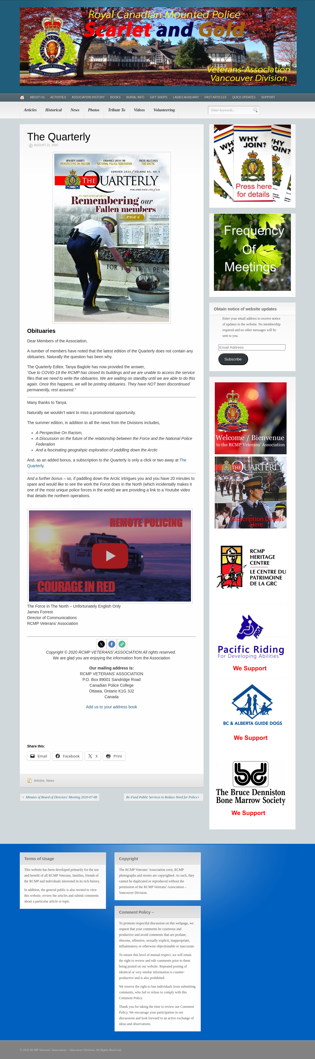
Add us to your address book (111, 707)
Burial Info (135, 97)
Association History (88, 97)
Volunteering (164, 110)
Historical (53, 110)
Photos (94, 110)
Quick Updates (244, 97)
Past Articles (216, 97)
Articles (30, 110)
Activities (58, 97)
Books (115, 97)
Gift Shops (158, 97)
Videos (139, 110)
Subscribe (232, 359)
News (74, 110)
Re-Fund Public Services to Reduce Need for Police (161, 797)
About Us (37, 97)
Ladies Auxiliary (186, 97)
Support (268, 97)
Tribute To (116, 110)
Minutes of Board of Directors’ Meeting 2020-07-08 (61, 797)
